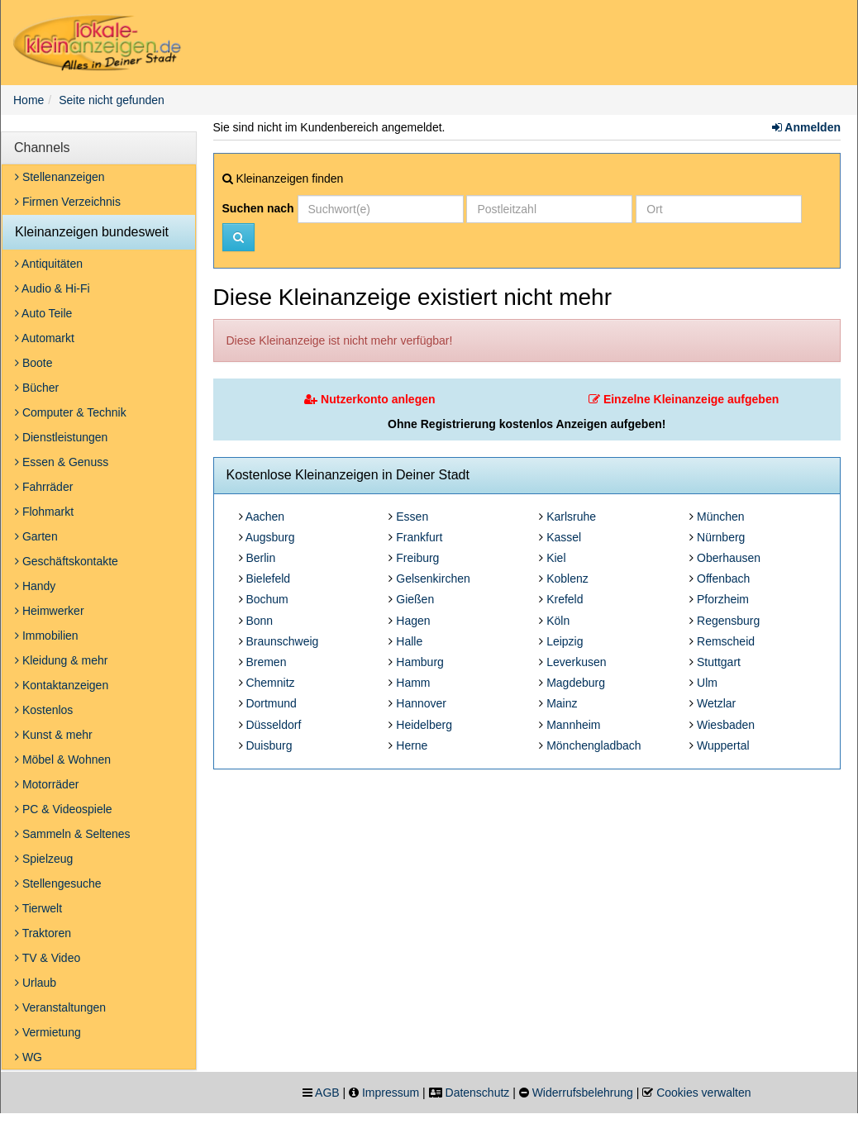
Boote (33, 362)
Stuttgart (719, 662)
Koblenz (567, 578)
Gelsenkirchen (433, 578)
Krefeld (564, 599)
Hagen (413, 620)
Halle (409, 641)
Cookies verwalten (703, 1092)
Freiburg (417, 557)
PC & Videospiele (63, 809)
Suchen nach (258, 208)
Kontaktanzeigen (61, 685)
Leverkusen (576, 662)
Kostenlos (44, 710)
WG (28, 1057)
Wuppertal (723, 745)
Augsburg (270, 537)
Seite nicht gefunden (111, 100)
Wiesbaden (726, 724)
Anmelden (806, 127)
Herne (411, 745)
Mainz (561, 703)
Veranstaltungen (60, 1007)
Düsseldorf (273, 724)
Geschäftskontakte (66, 561)
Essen (412, 516)
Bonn (259, 620)
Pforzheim (723, 599)
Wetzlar (716, 703)
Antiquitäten (49, 263)
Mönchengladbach (593, 745)
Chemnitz (269, 682)
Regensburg (728, 620)
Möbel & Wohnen (63, 759)
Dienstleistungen (61, 437)
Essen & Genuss (61, 462)
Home (28, 100)
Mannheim (573, 724)
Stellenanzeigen (60, 176)
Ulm (707, 682)
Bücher (37, 387)
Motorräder (47, 784)
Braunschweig (281, 641)
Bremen (265, 662)
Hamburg (420, 662)
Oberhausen (728, 557)
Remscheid (726, 641)
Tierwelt (38, 908)
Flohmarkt (44, 511)
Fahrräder (44, 486)
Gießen (415, 599)
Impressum (390, 1092)
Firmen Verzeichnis (68, 201)
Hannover (421, 703)
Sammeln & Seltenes (73, 833)
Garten (36, 536)
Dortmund (270, 703)
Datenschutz (478, 1092)
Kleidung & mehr (61, 660)
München (721, 516)
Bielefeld (267, 578)
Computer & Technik (70, 412)
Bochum (266, 599)
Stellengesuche (58, 883)
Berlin (260, 557)
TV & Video (47, 957)
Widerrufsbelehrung (582, 1092)
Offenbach (723, 578)
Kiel (555, 557)
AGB (327, 1092)
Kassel (563, 537)
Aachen (264, 516)
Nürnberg (721, 537)
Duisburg (268, 745)
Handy (35, 586)
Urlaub (35, 982)
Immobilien (47, 635)
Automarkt (44, 338)
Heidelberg (424, 724)
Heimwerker (49, 610)
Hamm (413, 682)
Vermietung (48, 1032)
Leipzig (564, 641)
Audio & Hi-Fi (52, 288)
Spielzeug (44, 858)
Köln (558, 620)
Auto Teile (43, 313)
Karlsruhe (571, 516)
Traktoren (43, 933)
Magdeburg (575, 682)
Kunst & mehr (54, 734)
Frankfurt (419, 537)
